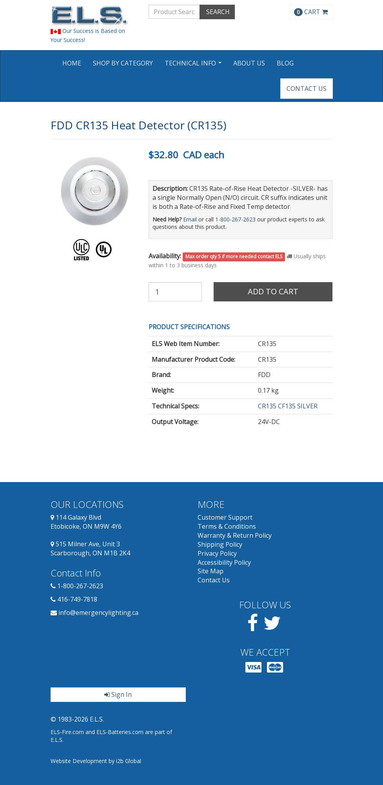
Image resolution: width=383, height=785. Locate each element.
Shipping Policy (220, 544)
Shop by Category (123, 63)
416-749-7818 (77, 599)
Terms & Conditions (227, 526)
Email (190, 219)
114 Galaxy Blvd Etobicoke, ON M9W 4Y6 (86, 522)
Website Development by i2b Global (96, 761)
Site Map (210, 571)
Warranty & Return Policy (235, 535)
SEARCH (217, 11)
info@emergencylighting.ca (98, 612)
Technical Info (194, 66)
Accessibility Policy (224, 562)
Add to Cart (273, 291)
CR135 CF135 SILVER (288, 406)
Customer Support (225, 517)
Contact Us (307, 88)
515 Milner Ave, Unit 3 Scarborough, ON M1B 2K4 (90, 548)
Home (71, 63)
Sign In (118, 694)
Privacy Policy (217, 553)
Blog (285, 63)
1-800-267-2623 (235, 219)
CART (311, 11)
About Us (249, 63)
